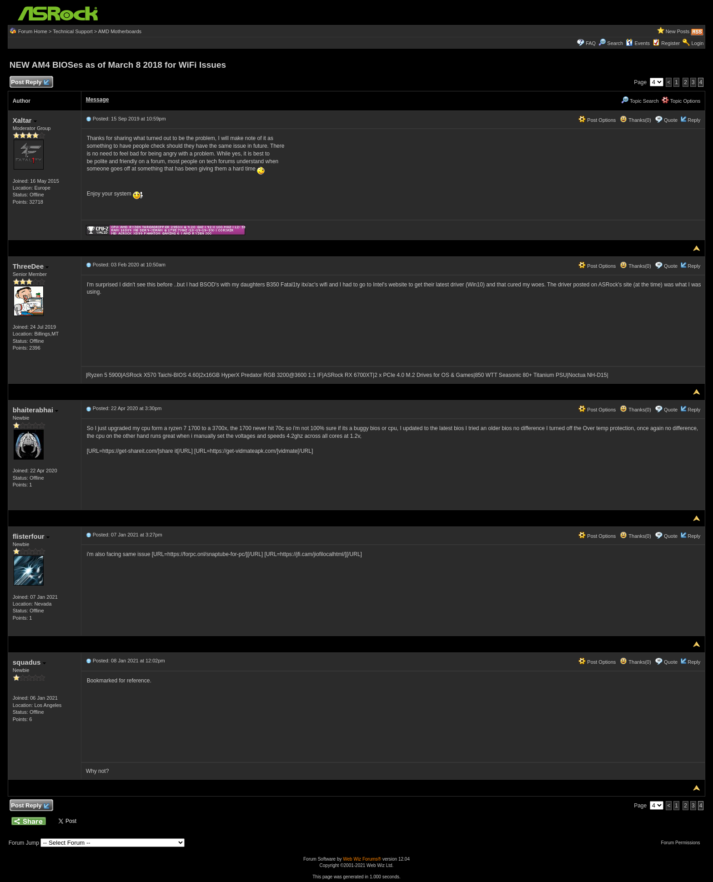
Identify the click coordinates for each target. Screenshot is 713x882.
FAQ (591, 43)
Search (615, 43)
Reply (694, 120)
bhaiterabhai (35, 410)
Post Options (597, 120)
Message (97, 99)
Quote (671, 120)
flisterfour (31, 536)
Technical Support (72, 31)
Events (638, 43)
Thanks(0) (635, 120)
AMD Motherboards (119, 31)
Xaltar (25, 120)
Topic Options (681, 101)
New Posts (678, 31)
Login (697, 43)
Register (670, 43)
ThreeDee (31, 266)
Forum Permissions (682, 842)
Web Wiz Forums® (362, 859)
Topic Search (639, 101)
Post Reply (30, 82)
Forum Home (32, 31)
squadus (29, 662)
